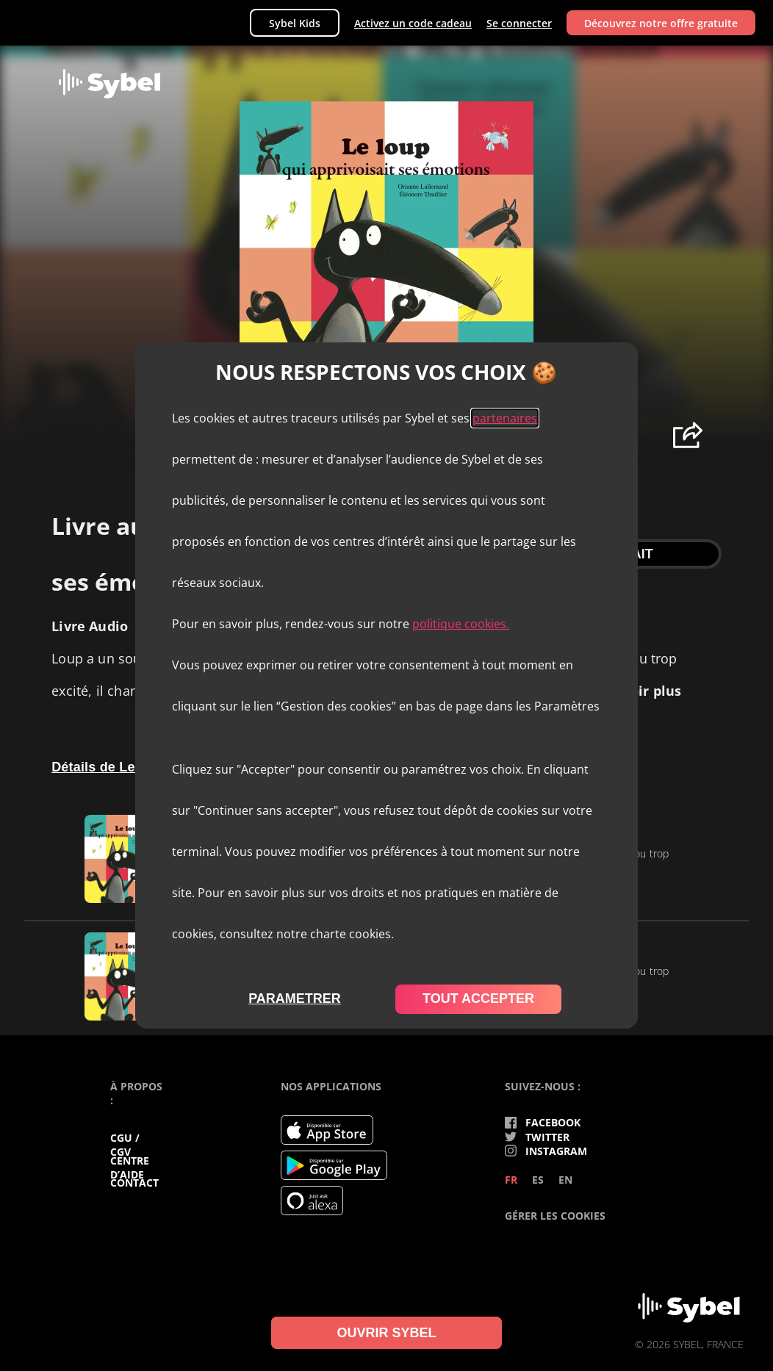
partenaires (504, 418)
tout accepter (478, 998)
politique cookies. (460, 624)
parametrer (294, 998)
